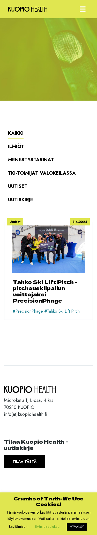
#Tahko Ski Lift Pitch (62, 311)
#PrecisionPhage (28, 311)
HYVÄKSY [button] (77, 526)
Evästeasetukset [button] (47, 526)
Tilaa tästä (24, 461)
